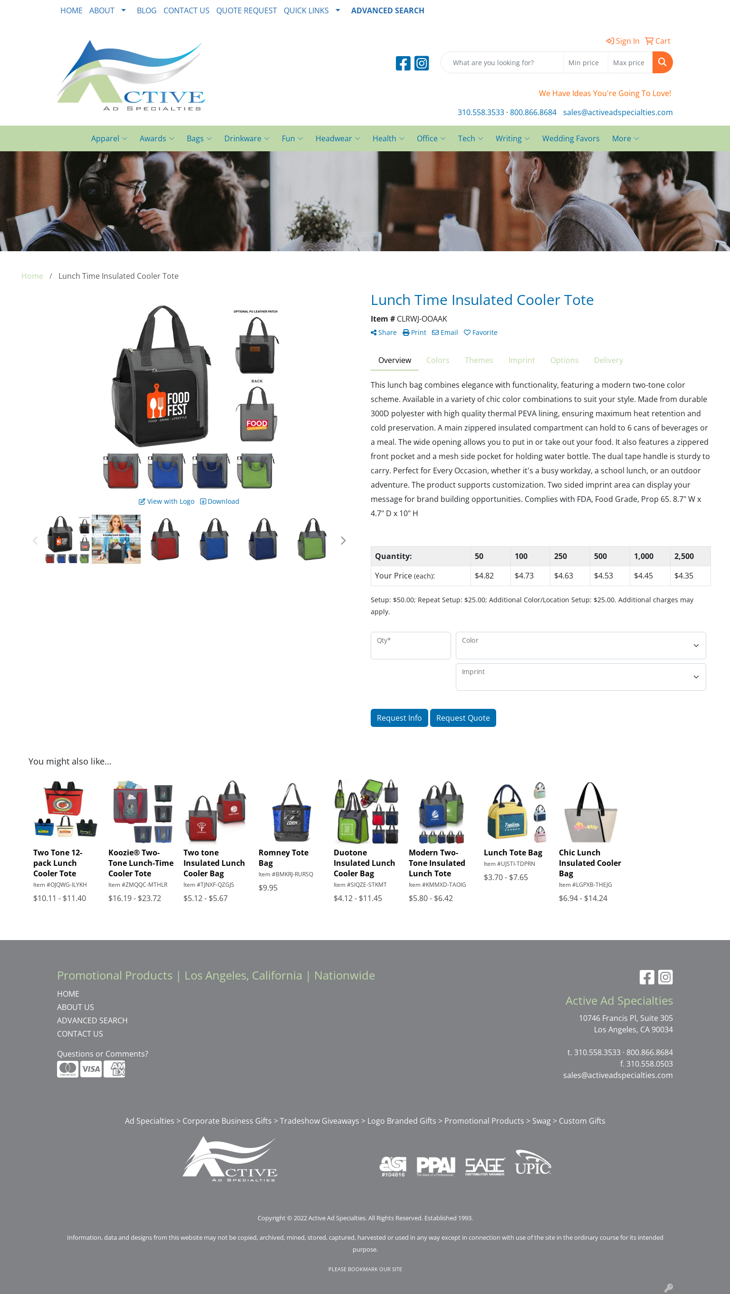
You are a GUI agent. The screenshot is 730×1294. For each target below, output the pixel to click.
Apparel (109, 138)
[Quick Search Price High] (630, 62)
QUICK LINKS (306, 10)
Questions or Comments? (102, 1054)
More (625, 138)
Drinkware (246, 138)
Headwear (338, 138)
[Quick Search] (502, 62)
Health (388, 138)
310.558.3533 (481, 112)
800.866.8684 (533, 112)
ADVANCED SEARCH (92, 1020)
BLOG (147, 10)
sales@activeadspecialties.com (618, 112)
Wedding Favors (571, 138)
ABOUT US (75, 1007)
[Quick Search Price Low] (585, 62)
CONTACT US (186, 10)
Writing (513, 138)
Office (431, 138)
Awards (157, 138)
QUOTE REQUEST (246, 10)
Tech (470, 138)
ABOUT (102, 10)
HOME (71, 10)
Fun (292, 138)
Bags (199, 138)
